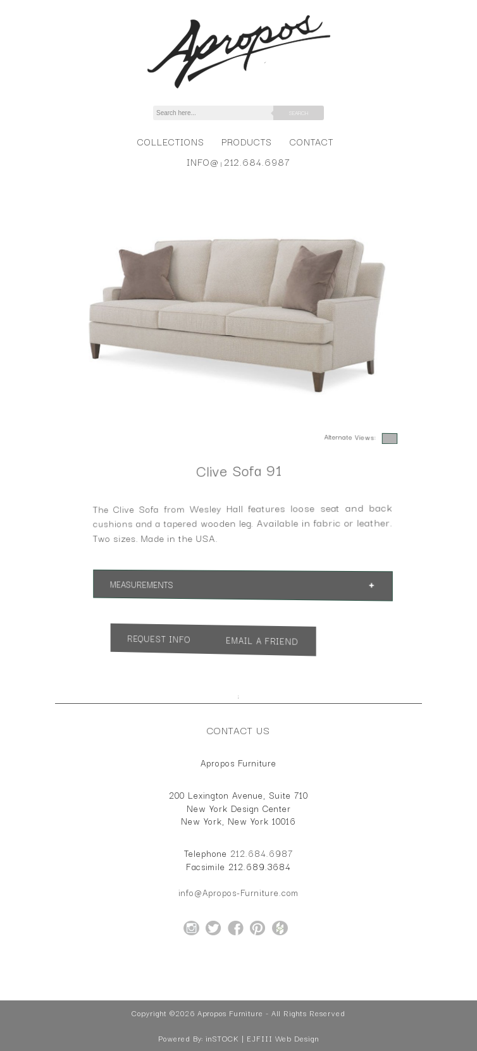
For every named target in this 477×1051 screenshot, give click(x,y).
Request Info (193, 636)
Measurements (183, 583)
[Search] (220, 113)
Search (298, 112)
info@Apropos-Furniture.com (238, 892)
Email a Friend (253, 641)
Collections (170, 141)
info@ (203, 161)
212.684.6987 (257, 161)
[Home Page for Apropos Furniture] (239, 88)
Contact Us (238, 729)
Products (246, 141)
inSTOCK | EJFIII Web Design (262, 1038)
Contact (311, 141)
